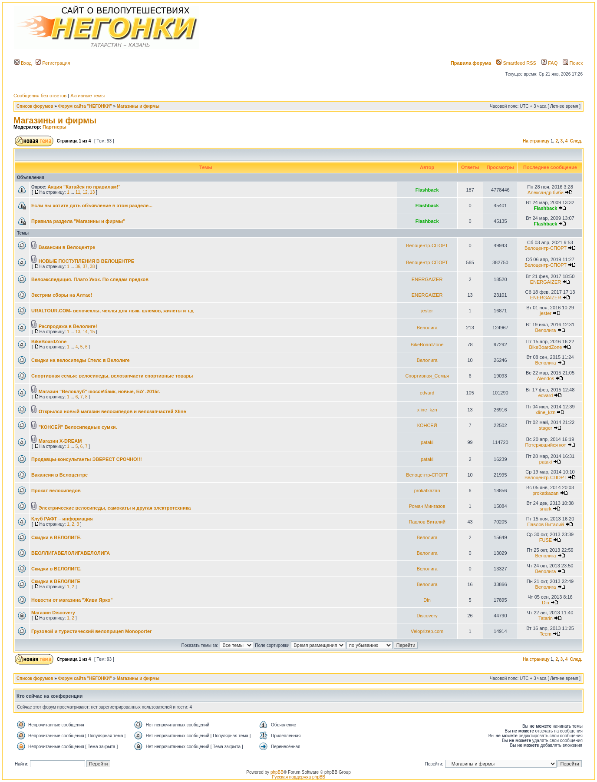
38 (92, 266)
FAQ (549, 63)
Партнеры (54, 126)
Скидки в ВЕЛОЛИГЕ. (56, 537)
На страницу (536, 141)
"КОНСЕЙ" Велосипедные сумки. (78, 427)
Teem (545, 633)
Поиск (573, 63)
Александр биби (546, 192)
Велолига (427, 327)
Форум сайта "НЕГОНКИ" (85, 106)
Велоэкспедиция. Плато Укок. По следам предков (89, 279)
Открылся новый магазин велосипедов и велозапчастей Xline (112, 411)
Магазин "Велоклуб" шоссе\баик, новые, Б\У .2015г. (99, 391)
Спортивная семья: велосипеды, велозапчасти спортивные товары (112, 375)
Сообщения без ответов (39, 95)
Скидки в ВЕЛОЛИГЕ (55, 581)
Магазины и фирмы (138, 106)
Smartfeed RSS (516, 63)
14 (84, 331)
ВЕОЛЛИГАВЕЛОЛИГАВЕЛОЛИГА (70, 553)
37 (84, 266)
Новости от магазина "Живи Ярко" (71, 600)
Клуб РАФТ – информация (62, 518)
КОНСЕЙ (427, 425)
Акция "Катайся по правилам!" (84, 186)
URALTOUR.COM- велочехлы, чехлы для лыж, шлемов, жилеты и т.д (112, 310)
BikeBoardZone (48, 341)
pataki (427, 442)
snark (545, 508)
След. (576, 141)
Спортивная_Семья (427, 375)
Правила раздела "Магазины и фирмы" (78, 221)
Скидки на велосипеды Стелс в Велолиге (80, 360)
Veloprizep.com (427, 631)
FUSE (545, 540)
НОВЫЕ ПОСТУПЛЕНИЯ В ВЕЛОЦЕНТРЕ (86, 261)
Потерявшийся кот (545, 444)
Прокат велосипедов (56, 490)
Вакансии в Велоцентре (67, 247)
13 (92, 192)
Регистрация (53, 63)
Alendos (545, 378)
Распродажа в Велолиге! (68, 326)
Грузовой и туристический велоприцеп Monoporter (91, 631)
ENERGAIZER (427, 279)
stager (545, 428)
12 (84, 192)
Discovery (426, 615)
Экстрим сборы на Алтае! (61, 295)
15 (92, 331)
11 (78, 192)
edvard (427, 392)
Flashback (427, 189)
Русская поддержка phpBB (298, 777)
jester (427, 310)
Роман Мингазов (427, 506)
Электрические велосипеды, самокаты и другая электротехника (115, 507)
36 (78, 266)
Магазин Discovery (53, 612)
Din (427, 600)
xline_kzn (427, 409)
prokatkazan (427, 490)
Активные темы (87, 95)
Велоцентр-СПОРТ (427, 245)
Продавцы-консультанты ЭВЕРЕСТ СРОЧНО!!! (86, 459)
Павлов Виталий (427, 521)
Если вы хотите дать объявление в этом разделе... (91, 205)
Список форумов (34, 106)
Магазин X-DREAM (60, 441)
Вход (23, 63)
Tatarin (545, 618)
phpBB (277, 772)
